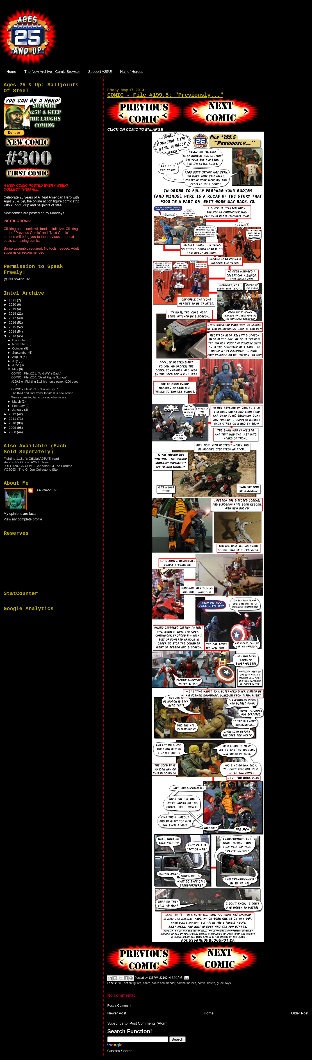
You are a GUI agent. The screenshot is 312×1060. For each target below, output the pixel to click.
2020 (13, 304)
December (20, 340)
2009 (13, 427)
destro (211, 983)
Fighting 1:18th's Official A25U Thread (31, 458)
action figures (132, 983)
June (16, 365)
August (17, 356)
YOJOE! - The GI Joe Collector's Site (31, 469)
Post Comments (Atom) (148, 1023)
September (20, 352)
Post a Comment (119, 1005)
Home (11, 71)
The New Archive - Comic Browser (52, 71)
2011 (13, 418)
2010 (13, 423)
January (18, 409)
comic (201, 983)
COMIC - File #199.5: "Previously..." (165, 95)
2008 (13, 432)
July (15, 361)
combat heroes (186, 983)
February (19, 405)
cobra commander (163, 983)
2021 (13, 300)
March (17, 401)
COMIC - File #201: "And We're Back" (36, 373)
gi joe (220, 983)
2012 (13, 414)
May (15, 369)
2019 (13, 309)
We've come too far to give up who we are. (39, 397)
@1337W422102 (17, 279)
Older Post (299, 1013)
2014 (13, 331)
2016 (13, 322)
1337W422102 (45, 490)
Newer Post (116, 1013)
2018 (13, 313)
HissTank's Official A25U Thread (27, 462)
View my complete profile (23, 519)
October (18, 348)
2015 (13, 327)
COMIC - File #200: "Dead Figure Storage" (39, 377)
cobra (146, 983)
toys (228, 983)
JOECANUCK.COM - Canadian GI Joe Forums (38, 466)
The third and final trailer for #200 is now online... (43, 393)
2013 (13, 336)
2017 (13, 318)
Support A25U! (100, 71)
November (20, 344)
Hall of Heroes (131, 71)
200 (119, 983)
